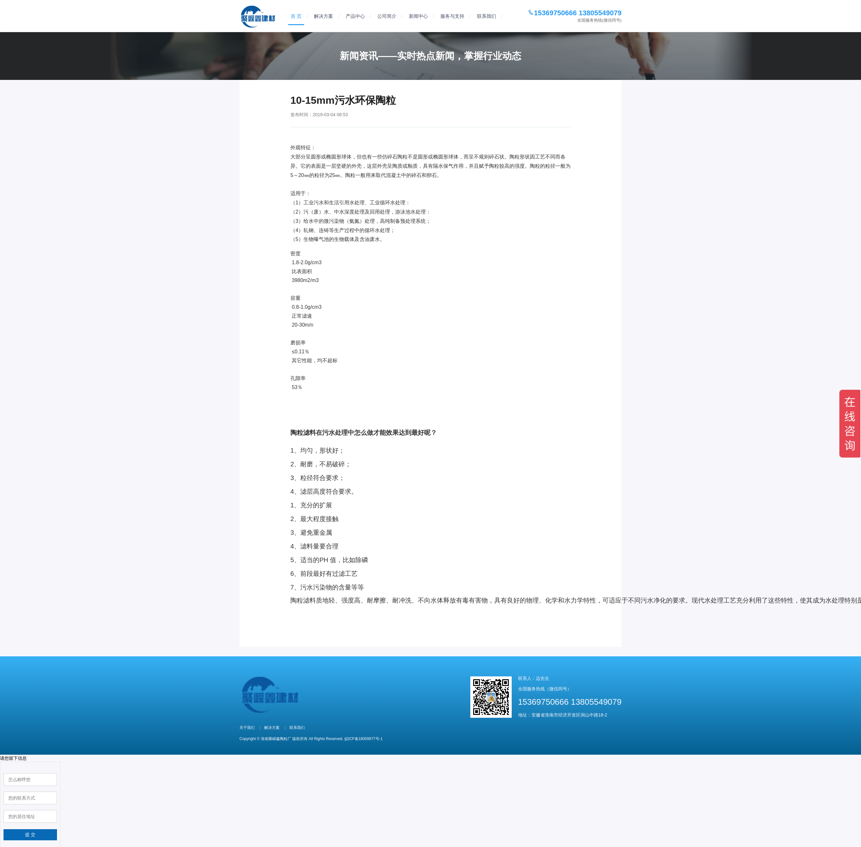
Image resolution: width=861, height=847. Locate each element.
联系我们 (486, 16)
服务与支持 (452, 16)
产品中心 (355, 16)
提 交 (30, 831)
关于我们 (247, 724)
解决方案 (323, 16)
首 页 (296, 16)
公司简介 (386, 16)
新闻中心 (418, 16)
